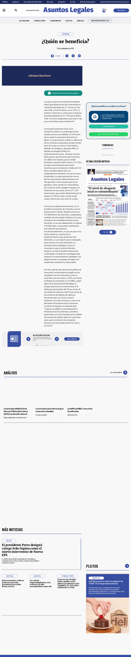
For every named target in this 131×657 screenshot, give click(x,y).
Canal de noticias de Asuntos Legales (63, 93)
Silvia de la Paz (81, 415)
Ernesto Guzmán (50, 415)
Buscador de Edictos (100, 21)
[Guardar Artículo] (55, 56)
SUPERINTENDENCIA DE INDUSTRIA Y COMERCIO (75, 632)
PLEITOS (69, 21)
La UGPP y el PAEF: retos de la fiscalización (79, 410)
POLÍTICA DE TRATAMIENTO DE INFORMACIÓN (76, 626)
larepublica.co (12, 646)
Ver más (107, 232)
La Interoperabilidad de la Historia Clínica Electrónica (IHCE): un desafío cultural (16, 411)
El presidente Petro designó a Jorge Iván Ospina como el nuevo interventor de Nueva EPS (22, 476)
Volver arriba (118, 586)
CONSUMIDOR (55, 21)
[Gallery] (42, 337)
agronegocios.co (30, 646)
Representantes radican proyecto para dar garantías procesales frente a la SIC (13, 510)
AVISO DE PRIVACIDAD (74, 622)
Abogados (62, 2)
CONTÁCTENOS (47, 617)
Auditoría (15, 2)
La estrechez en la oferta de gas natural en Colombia (50, 410)
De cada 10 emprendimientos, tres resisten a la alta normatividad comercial (40, 510)
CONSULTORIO (39, 21)
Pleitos (92, 492)
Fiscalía (72, 2)
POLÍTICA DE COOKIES (49, 632)
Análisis (10, 372)
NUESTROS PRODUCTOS (50, 622)
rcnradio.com (119, 646)
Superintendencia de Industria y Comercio (115, 2)
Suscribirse (121, 10)
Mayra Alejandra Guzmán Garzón (18, 418)
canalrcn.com (102, 646)
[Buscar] (16, 10)
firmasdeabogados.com (80, 646)
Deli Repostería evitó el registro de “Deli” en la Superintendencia (106, 509)
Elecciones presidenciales (33, 2)
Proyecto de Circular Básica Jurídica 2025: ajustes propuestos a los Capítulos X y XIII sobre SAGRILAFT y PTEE (68, 510)
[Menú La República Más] (4, 10)
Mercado (50, 2)
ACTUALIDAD (24, 21)
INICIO (4, 616)
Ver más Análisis (118, 372)
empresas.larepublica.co (54, 646)
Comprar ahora (108, 126)
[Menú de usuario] (104, 10)
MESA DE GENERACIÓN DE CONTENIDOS (74, 617)
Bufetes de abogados (88, 2)
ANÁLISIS (80, 21)
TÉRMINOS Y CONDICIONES (51, 626)
